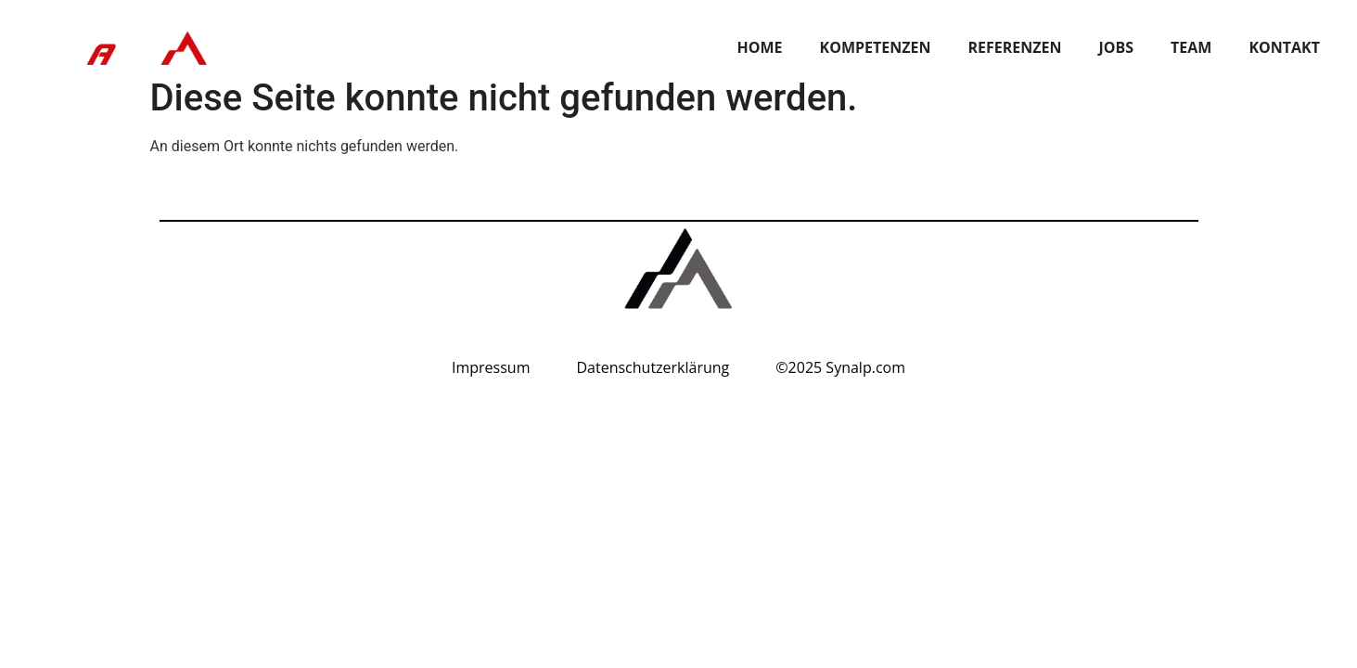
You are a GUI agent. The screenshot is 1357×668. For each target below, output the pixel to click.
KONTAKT (1284, 47)
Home (760, 47)
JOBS (1115, 47)
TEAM (1191, 47)
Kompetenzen (875, 47)
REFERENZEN (1014, 47)
